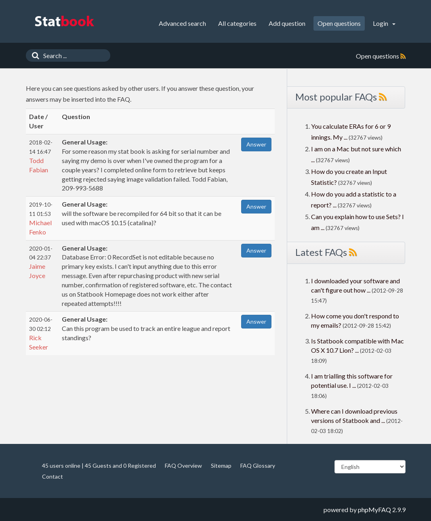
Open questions (339, 23)
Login (384, 23)
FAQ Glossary (257, 465)
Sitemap (221, 465)
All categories (237, 23)
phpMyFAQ (374, 509)
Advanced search (182, 23)
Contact (52, 476)
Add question (287, 23)
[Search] (33, 55)
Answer (256, 144)
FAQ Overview (183, 465)
